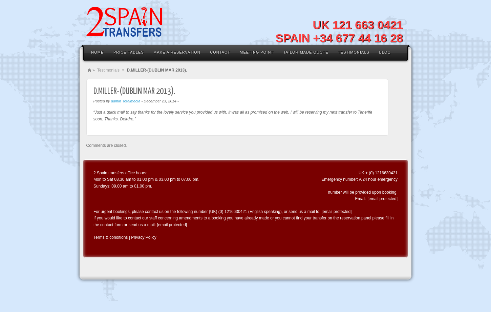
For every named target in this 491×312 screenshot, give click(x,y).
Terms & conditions (110, 237)
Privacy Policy (143, 237)
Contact (220, 52)
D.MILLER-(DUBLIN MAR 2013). (134, 91)
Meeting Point (257, 52)
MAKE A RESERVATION (176, 52)
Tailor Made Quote (305, 52)
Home (97, 52)
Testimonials (353, 52)
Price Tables (128, 52)
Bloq (385, 52)
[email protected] (382, 198)
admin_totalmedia (126, 101)
